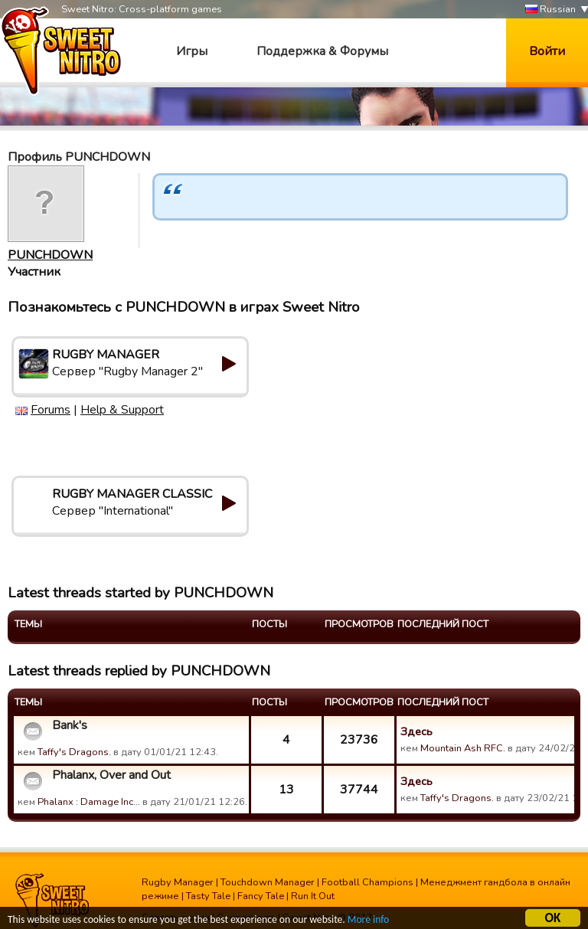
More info (368, 921)
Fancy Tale (260, 896)
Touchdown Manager (267, 882)
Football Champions (367, 882)
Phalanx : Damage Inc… (89, 802)
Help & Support (122, 409)
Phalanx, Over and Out (111, 775)
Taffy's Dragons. (74, 752)
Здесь (416, 731)
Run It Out (313, 896)
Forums (50, 409)
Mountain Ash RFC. (462, 748)
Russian (550, 9)
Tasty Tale (208, 896)
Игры (191, 51)
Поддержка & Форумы (322, 51)
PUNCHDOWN (50, 255)
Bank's (69, 725)
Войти (547, 51)
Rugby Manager (178, 882)
